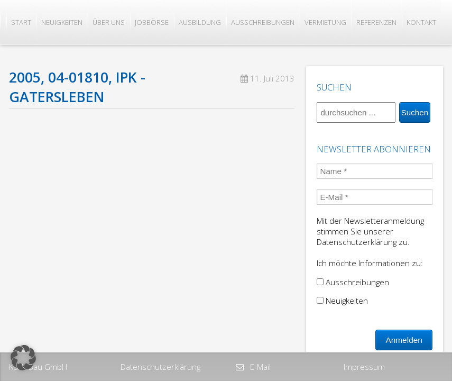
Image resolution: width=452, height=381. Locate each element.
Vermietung (325, 22)
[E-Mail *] (374, 197)
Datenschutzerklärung (160, 366)
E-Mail (259, 366)
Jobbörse (152, 22)
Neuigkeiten (61, 22)
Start (21, 22)
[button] (23, 357)
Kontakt (421, 22)
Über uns (109, 22)
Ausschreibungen (262, 22)
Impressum (364, 366)
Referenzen (376, 22)
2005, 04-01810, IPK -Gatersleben (77, 87)
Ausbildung (200, 22)
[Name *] (374, 171)
